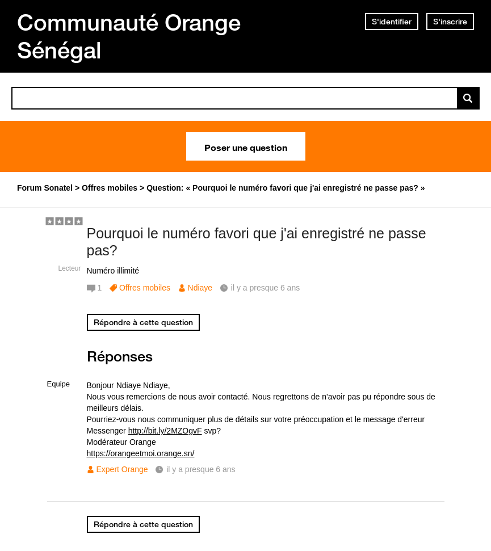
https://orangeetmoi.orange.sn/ (141, 453)
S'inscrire (450, 21)
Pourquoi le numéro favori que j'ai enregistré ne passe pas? (256, 242)
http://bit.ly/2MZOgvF (165, 430)
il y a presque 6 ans (200, 469)
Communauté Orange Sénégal (129, 36)
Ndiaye (200, 287)
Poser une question (245, 146)
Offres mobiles (144, 287)
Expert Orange (122, 469)
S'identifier (392, 21)
